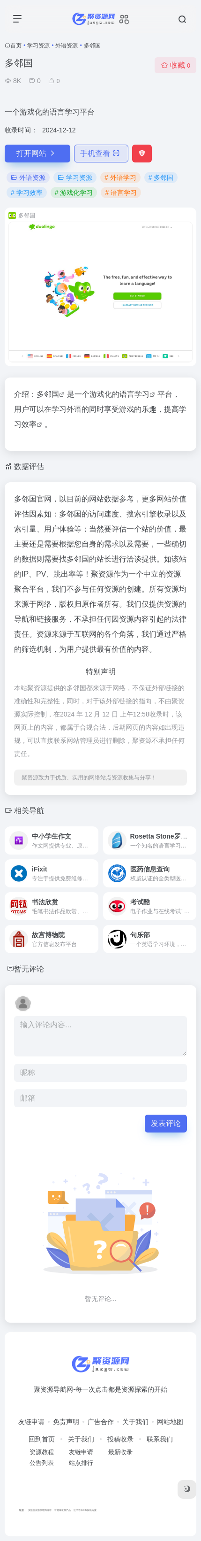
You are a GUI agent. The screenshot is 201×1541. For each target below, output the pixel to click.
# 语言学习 (121, 192)
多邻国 (48, 394)
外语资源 (66, 45)
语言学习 (134, 394)
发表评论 (166, 1123)
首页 (16, 45)
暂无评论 (29, 969)
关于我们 (135, 1421)
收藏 (175, 65)
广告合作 (101, 1421)
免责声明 (66, 1421)
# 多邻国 (161, 177)
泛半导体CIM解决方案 (85, 1510)
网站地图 (170, 1421)
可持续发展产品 (62, 1510)
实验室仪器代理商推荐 (40, 1510)
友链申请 (31, 1421)
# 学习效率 (27, 192)
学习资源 (38, 45)
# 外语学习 (120, 177)
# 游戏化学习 (74, 192)
